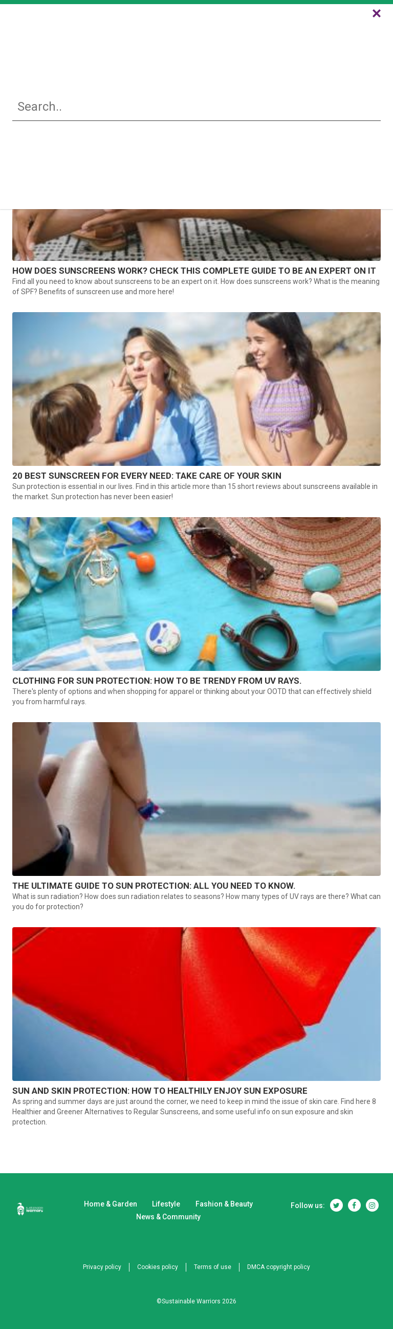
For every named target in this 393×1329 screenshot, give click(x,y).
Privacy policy (102, 1267)
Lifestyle (170, 37)
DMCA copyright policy (278, 1267)
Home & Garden (97, 37)
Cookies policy (157, 1267)
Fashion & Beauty (231, 37)
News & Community (310, 37)
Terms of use (212, 1267)
